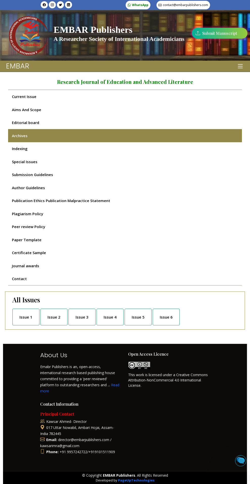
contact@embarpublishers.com (185, 5)
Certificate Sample (29, 252)
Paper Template (26, 239)
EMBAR (18, 66)
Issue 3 (82, 317)
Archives (20, 135)
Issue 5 (138, 317)
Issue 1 (25, 317)
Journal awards (25, 265)
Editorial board (25, 122)
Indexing (20, 148)
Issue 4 (110, 317)
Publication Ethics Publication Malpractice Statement (61, 200)
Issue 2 (54, 317)
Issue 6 (166, 317)
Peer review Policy (28, 226)
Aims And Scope (26, 109)
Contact (19, 278)
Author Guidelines (28, 187)
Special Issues (24, 161)
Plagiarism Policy (27, 213)
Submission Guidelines (32, 174)
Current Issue (24, 96)
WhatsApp (140, 5)
